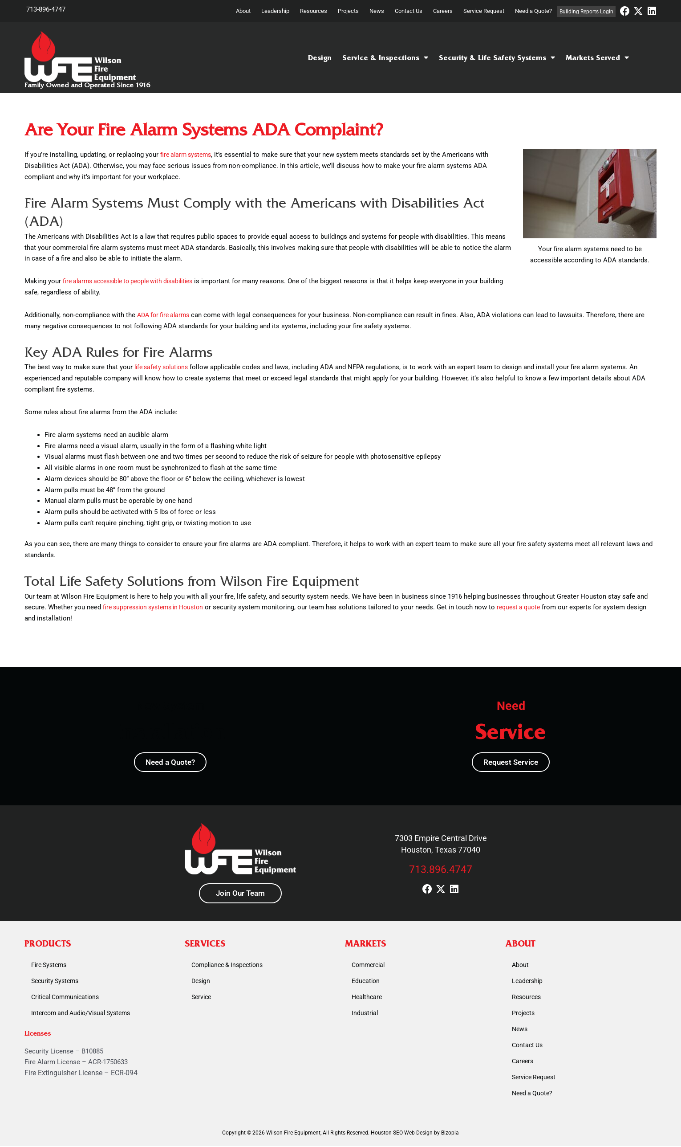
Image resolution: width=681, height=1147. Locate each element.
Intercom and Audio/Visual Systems (84, 1014)
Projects (348, 11)
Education (366, 982)
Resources (313, 11)
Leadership (275, 11)
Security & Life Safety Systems (497, 57)
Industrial (365, 1014)
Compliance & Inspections (230, 966)
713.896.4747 (440, 870)
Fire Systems (50, 966)
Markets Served (597, 57)
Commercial (370, 966)
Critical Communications (68, 998)
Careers (443, 11)
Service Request (483, 11)
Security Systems (57, 982)
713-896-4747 (45, 9)
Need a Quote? (533, 11)
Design (320, 57)
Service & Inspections (385, 57)
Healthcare (368, 998)
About (243, 11)
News (376, 11)
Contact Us (408, 11)
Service (202, 998)
